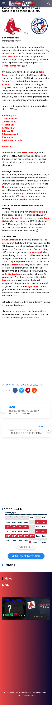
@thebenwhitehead (30, 317)
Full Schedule (26, 547)
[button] (15, 390)
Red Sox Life (29, 692)
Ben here (41, 311)
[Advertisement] (26, 352)
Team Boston (28, 695)
